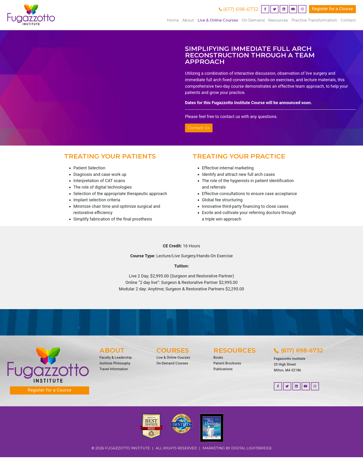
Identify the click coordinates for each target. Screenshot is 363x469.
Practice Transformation (314, 20)
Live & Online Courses (173, 369)
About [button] (188, 20)
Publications (223, 381)
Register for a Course (332, 8)
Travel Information (114, 381)
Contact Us (199, 129)
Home (173, 20)
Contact (348, 20)
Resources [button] (278, 20)
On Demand (253, 20)
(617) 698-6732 (238, 9)
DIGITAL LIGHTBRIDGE (251, 460)
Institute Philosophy (115, 375)
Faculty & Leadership (116, 369)
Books (218, 369)
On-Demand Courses (172, 375)
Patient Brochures (227, 375)
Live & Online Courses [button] (217, 20)
